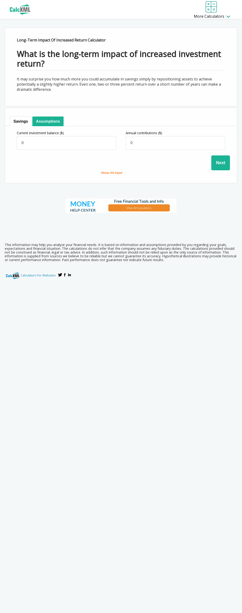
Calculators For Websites (38, 275)
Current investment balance (40, 133)
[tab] (21, 121)
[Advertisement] (121, 226)
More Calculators (212, 16)
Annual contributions (144, 133)
